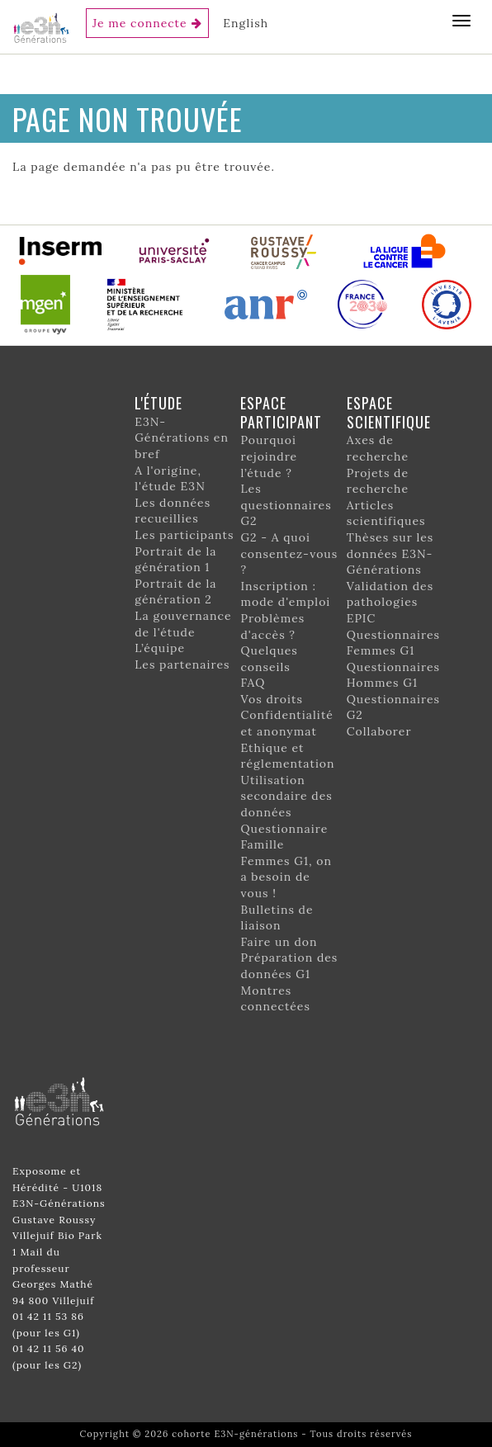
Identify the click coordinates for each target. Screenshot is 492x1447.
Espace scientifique (389, 412)
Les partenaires (182, 664)
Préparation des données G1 (289, 965)
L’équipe (160, 648)
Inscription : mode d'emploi (285, 594)
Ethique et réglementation (287, 756)
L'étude (158, 403)
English (245, 23)
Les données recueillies (173, 511)
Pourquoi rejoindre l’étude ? (268, 456)
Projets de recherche (378, 481)
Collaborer (379, 731)
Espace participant (281, 412)
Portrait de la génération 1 (175, 559)
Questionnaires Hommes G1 (393, 675)
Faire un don (278, 941)
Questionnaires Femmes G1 (393, 643)
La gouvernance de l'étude (183, 624)
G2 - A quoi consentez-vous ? (289, 553)
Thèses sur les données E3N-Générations (390, 553)
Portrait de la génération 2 (175, 592)
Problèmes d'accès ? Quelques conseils (272, 642)
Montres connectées (275, 998)
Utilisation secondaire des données (286, 796)
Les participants (184, 534)
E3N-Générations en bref (182, 437)
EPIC (361, 618)
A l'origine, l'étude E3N (170, 478)
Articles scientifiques (386, 513)
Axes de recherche (378, 448)
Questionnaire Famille (284, 837)
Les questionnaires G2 (285, 504)
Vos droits (271, 699)
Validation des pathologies (390, 594)
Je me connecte (139, 23)
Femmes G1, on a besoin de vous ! (286, 877)
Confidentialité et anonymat (286, 723)
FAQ (252, 682)
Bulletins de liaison (276, 918)
